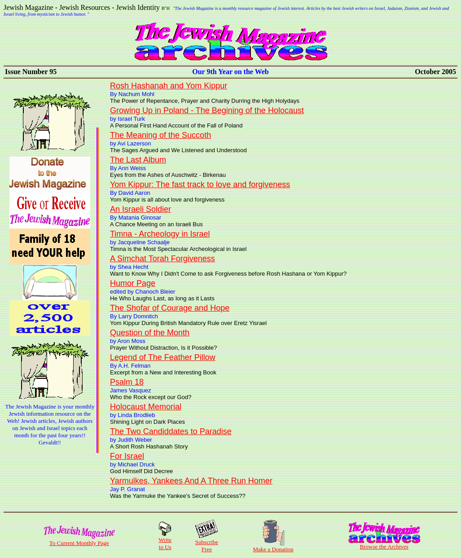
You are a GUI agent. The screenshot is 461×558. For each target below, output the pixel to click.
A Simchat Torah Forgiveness (162, 258)
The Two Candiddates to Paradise (171, 431)
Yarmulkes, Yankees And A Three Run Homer (191, 480)
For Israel (127, 456)
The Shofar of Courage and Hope (169, 307)
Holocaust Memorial (145, 406)
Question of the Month (149, 332)
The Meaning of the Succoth (160, 135)
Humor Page (132, 283)
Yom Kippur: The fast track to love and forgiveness (200, 184)
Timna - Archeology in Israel (160, 233)
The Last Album (138, 159)
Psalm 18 (127, 382)
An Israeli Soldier (140, 209)
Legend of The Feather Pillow (162, 357)
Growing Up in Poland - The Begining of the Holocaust (207, 110)
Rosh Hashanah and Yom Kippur (168, 85)
